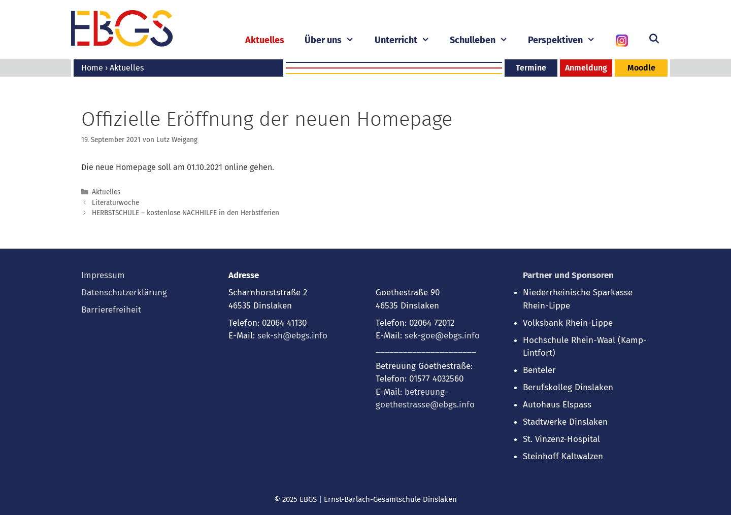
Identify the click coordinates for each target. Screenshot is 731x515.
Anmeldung (586, 68)
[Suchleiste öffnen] (654, 39)
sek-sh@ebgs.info (292, 335)
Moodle (641, 68)
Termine (531, 68)
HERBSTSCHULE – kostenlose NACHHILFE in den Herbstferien (185, 213)
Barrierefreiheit (111, 309)
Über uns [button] (334, 40)
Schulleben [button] (484, 40)
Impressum (103, 275)
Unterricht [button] (407, 40)
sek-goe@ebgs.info (442, 335)
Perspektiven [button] (566, 40)
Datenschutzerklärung (124, 292)
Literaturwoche (115, 202)
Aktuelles (264, 40)
